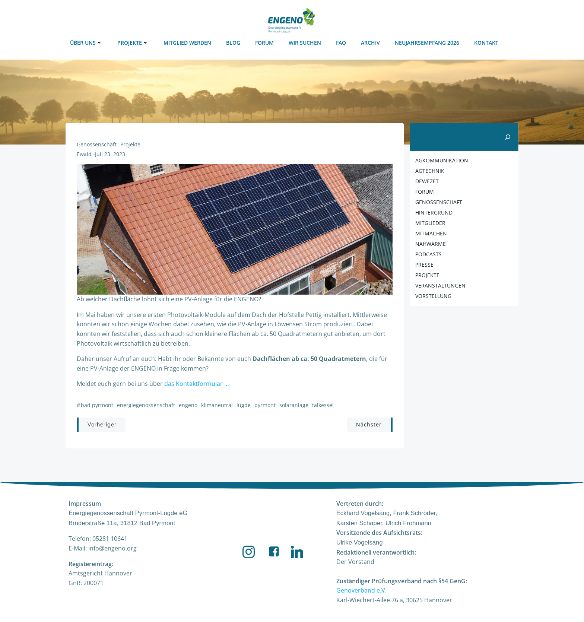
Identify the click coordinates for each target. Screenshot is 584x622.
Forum (264, 42)
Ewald (84, 154)
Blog (233, 42)
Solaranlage (293, 405)
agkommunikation (441, 160)
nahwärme (430, 243)
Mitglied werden (187, 42)
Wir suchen (305, 42)
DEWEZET (427, 181)
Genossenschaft (97, 144)
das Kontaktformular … (196, 384)
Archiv (370, 42)
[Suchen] (508, 137)
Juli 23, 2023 (110, 154)
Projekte (133, 42)
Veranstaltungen (440, 285)
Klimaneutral (217, 405)
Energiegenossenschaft (146, 405)
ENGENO (188, 405)
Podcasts (428, 254)
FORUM (424, 191)
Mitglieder (430, 222)
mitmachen (431, 233)
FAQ (341, 42)
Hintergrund (434, 212)
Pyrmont (265, 405)
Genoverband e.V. (361, 590)
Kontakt (486, 42)
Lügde (244, 405)
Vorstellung (433, 295)
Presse (424, 264)
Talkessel (323, 405)
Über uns (86, 42)
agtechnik (429, 170)
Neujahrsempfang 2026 (427, 42)
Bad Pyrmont (97, 405)
